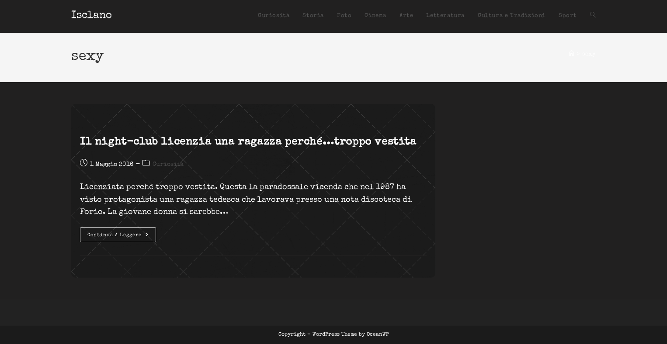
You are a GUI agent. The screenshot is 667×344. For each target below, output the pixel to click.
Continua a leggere (121, 237)
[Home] (571, 54)
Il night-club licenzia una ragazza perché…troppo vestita (248, 142)
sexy (589, 54)
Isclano (91, 15)
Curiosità (168, 165)
